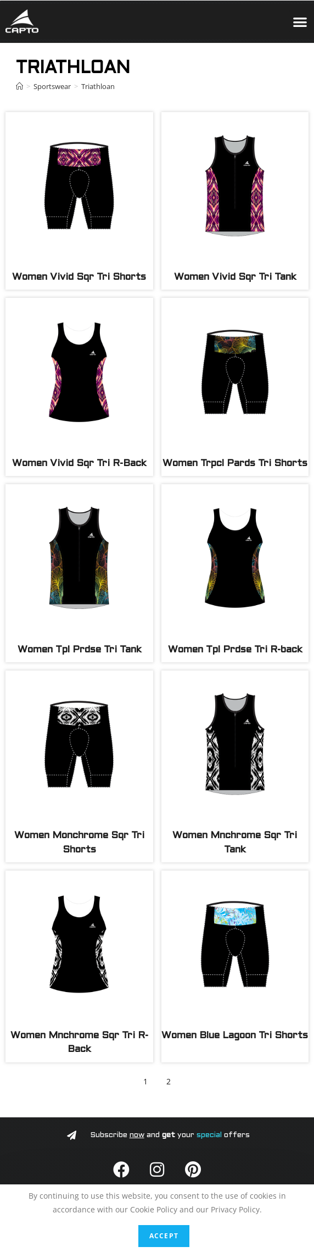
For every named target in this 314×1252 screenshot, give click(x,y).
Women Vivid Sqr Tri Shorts (79, 277)
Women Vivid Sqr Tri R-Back (79, 463)
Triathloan (98, 86)
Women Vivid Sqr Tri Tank (235, 277)
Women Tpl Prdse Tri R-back (235, 650)
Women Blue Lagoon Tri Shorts (234, 1035)
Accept (163, 1235)
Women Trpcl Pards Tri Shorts (234, 463)
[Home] (19, 86)
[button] (300, 21)
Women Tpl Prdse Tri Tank (79, 650)
